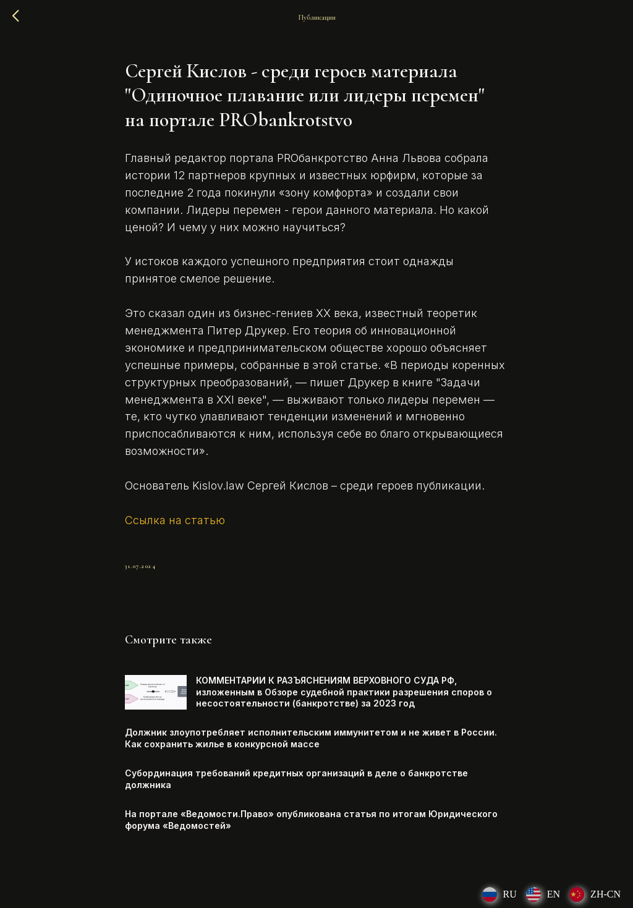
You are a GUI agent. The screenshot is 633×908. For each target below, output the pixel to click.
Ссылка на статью (175, 520)
